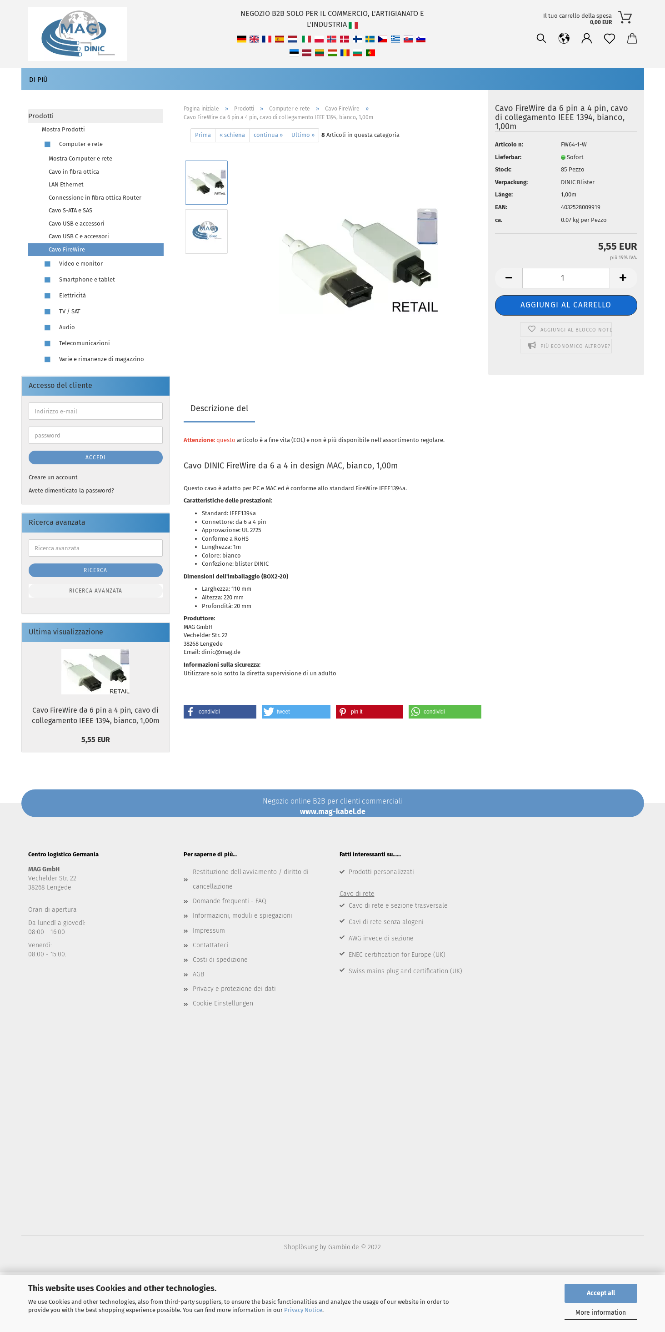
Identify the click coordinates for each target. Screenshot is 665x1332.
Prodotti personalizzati (381, 872)
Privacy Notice (303, 1310)
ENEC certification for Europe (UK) (397, 955)
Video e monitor (72, 264)
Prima (203, 134)
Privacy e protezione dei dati (234, 989)
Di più (38, 79)
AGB (198, 974)
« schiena (232, 134)
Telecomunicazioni (76, 343)
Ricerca (95, 570)
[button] (220, 712)
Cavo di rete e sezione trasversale (398, 906)
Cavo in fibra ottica (74, 171)
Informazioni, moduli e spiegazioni (242, 916)
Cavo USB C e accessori (79, 236)
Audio (58, 327)
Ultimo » (303, 134)
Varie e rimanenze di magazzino (93, 359)
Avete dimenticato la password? (71, 490)
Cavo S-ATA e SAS (70, 210)
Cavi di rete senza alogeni (386, 922)
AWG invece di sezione (381, 938)
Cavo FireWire (67, 249)
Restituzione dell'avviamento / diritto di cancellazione (251, 879)
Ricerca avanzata (95, 591)
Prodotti (41, 116)
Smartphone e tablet (78, 280)
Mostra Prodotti (63, 129)
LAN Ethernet (66, 184)
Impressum (209, 931)
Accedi (95, 457)
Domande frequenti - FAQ (229, 901)
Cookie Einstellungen (223, 1003)
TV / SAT (61, 311)
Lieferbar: (508, 157)
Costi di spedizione (220, 960)
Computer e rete (72, 144)
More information (600, 1313)
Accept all (601, 1293)
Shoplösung (301, 1247)
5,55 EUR (95, 739)
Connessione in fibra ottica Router (95, 197)
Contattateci (211, 945)
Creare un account (53, 477)
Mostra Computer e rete (80, 158)
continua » (268, 134)
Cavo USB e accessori (77, 223)
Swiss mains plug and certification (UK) (405, 971)
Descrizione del (219, 408)
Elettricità (64, 296)
